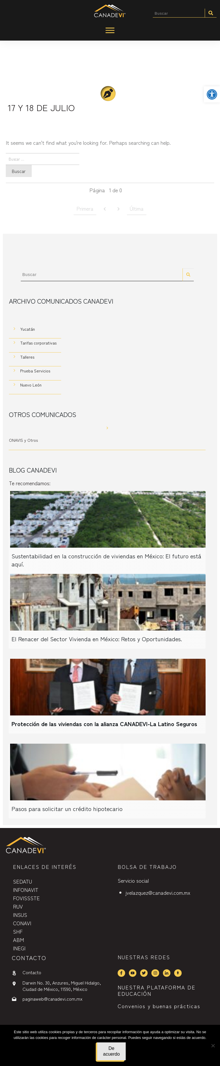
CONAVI (22, 923)
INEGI (19, 948)
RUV (18, 906)
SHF (17, 931)
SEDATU (22, 881)
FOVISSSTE (26, 898)
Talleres (27, 358)
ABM (18, 939)
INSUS (20, 914)
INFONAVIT (25, 889)
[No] (213, 1045)
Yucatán (27, 330)
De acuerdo (111, 1051)
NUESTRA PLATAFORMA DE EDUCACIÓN (156, 990)
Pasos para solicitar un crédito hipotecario (67, 809)
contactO (29, 957)
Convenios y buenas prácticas (159, 1006)
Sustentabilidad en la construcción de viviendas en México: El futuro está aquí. (106, 561)
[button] (212, 94)
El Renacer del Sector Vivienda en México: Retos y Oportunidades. (97, 639)
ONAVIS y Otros (23, 441)
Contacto (31, 972)
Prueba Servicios (35, 372)
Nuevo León (31, 386)
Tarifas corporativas (38, 344)
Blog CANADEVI (33, 470)
